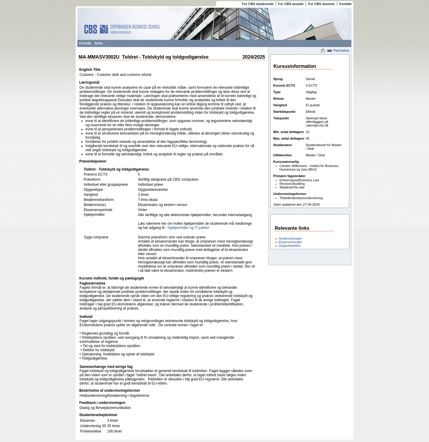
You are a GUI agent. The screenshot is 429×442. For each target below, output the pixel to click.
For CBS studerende (257, 4)
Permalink (338, 51)
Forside (85, 43)
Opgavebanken (290, 245)
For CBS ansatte (291, 4)
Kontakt (345, 4)
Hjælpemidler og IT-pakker (188, 228)
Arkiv (99, 43)
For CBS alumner (321, 4)
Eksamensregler (290, 242)
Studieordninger (290, 238)
